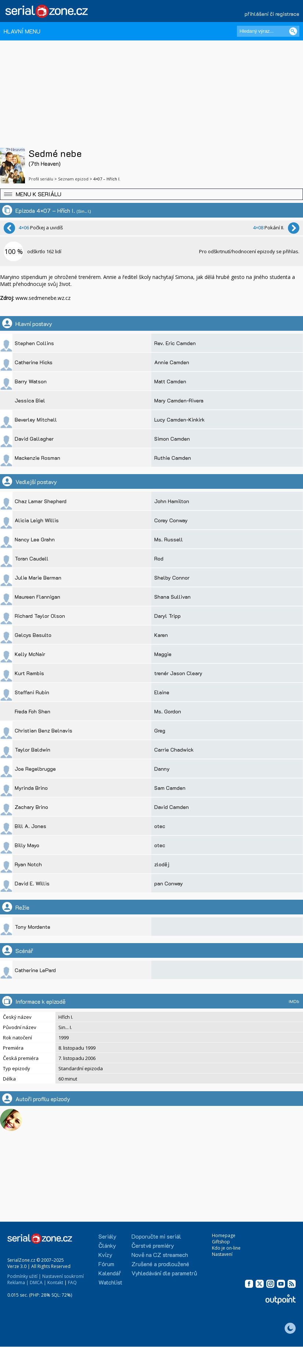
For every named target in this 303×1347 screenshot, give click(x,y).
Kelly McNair (30, 654)
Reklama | (18, 1282)
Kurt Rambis (29, 673)
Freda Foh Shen (32, 711)
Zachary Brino (31, 806)
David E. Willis (32, 883)
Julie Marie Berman (38, 577)
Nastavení (222, 1254)
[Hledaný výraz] (268, 31)
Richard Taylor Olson (40, 615)
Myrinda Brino (31, 787)
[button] (151, 194)
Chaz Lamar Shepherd (40, 501)
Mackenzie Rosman (37, 457)
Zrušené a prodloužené (160, 1264)
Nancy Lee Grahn (35, 539)
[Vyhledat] (293, 31)
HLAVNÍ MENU (22, 31)
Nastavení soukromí (63, 1276)
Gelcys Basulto (33, 634)
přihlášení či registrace (272, 13)
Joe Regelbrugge (35, 768)
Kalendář (109, 1273)
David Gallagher (34, 438)
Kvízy (105, 1254)
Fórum (106, 1264)
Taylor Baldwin (32, 749)
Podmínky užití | (24, 1276)
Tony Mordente (32, 926)
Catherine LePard (35, 970)
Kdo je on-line (226, 1248)
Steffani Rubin (32, 692)
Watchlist (110, 1282)
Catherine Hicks (34, 362)
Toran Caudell (31, 558)
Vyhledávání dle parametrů (164, 1273)
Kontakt (55, 1282)
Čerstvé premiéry (152, 1245)
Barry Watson (31, 381)
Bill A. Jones (30, 826)
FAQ (72, 1282)
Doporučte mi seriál (156, 1236)
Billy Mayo (27, 845)
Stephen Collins (34, 343)
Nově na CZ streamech (159, 1254)
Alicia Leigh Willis (37, 520)
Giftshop (221, 1242)
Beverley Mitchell (36, 419)
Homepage (223, 1235)
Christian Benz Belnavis (43, 730)
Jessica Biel (30, 400)
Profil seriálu (41, 179)
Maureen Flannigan (37, 596)
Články (107, 1245)
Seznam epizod (73, 179)
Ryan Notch (28, 864)
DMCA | (38, 1282)
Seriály (107, 1236)
